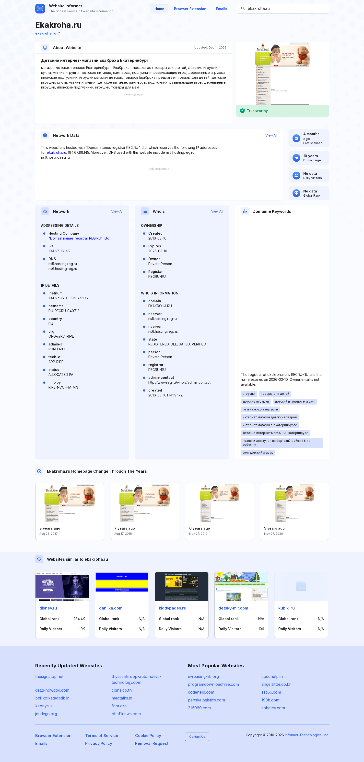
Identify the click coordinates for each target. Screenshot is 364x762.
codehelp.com (201, 692)
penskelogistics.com (206, 700)
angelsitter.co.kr (276, 684)
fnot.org (119, 705)
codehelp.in (272, 676)
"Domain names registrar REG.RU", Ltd (78, 238)
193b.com (270, 700)
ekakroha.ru (47, 33)
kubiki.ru (286, 608)
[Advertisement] (133, 109)
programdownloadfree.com (213, 684)
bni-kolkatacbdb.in (52, 698)
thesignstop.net (49, 676)
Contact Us (197, 736)
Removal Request (151, 743)
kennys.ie (44, 705)
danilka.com (110, 608)
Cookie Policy (148, 735)
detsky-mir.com (233, 608)
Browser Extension (190, 9)
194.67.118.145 (59, 251)
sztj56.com (271, 692)
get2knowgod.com (52, 690)
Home (159, 9)
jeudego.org (46, 713)
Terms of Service (101, 735)
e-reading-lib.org (203, 676)
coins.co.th (122, 690)
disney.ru (48, 608)
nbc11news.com (126, 713)
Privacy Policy (98, 743)
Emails (221, 9)
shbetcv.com (273, 707)
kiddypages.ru (172, 608)
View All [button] (271, 135)
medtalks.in (122, 698)
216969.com (199, 707)
